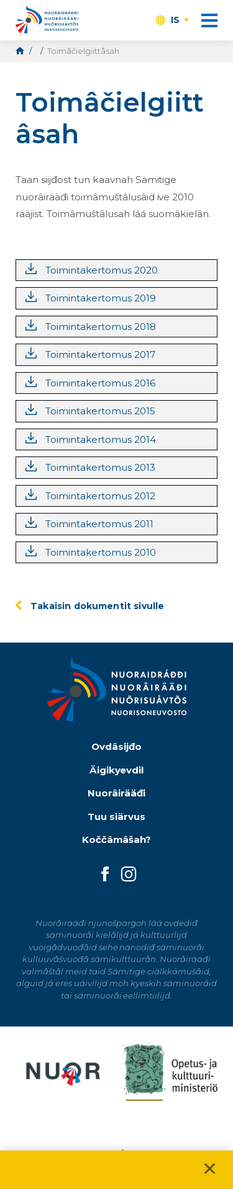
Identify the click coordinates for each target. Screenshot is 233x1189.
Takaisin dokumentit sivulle (97, 606)
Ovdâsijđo (116, 746)
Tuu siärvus (116, 816)
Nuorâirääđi (116, 793)
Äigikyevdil (116, 770)
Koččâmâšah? (117, 839)
